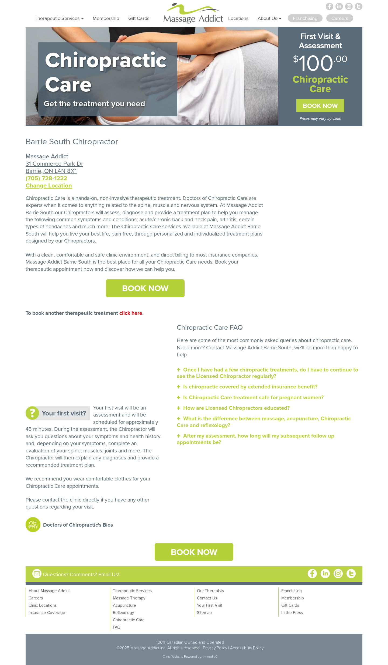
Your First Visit (209, 605)
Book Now (320, 105)
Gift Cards (138, 18)
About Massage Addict (49, 591)
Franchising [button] (305, 18)
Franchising (291, 591)
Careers (36, 598)
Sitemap (204, 612)
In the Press (292, 612)
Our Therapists (210, 591)
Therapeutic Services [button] (59, 18)
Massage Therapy (129, 598)
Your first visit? (64, 413)
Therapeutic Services (132, 591)
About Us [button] (269, 18)
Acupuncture (124, 605)
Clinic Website (172, 656)
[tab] (269, 373)
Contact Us (207, 598)
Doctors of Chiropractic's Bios (78, 524)
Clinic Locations (43, 605)
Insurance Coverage (47, 612)
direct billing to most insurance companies (209, 254)
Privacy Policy (215, 648)
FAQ (116, 627)
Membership (106, 18)
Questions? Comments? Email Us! (81, 574)
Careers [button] (339, 18)
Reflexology (123, 612)
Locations (238, 18)
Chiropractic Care (141, 226)
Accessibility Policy (247, 648)
